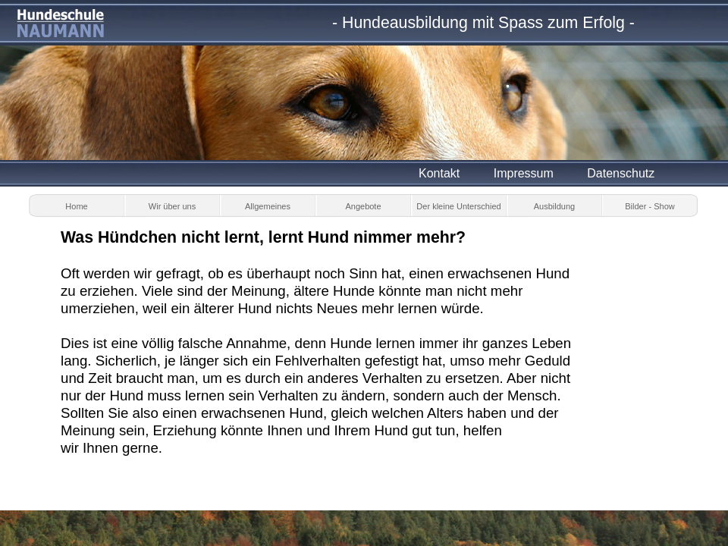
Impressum (524, 173)
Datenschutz (620, 173)
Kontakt (439, 173)
